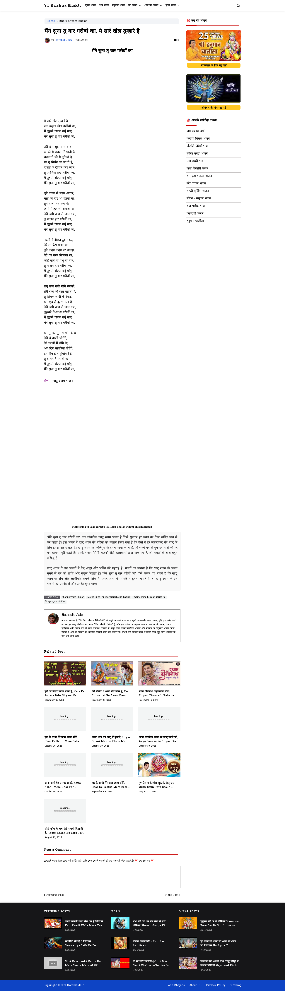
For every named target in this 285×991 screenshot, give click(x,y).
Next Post (171, 895)
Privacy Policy (215, 985)
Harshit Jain (72, 615)
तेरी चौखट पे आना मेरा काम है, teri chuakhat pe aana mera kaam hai (110, 694)
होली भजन (170, 5)
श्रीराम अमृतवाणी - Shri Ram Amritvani (149, 944)
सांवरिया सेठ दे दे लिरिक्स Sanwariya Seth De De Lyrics (80, 944)
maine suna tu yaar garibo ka (149, 597)
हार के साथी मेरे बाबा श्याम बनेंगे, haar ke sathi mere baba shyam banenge (62, 739)
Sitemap (235, 985)
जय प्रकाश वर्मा (195, 131)
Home (51, 21)
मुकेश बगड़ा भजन (197, 154)
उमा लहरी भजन (196, 161)
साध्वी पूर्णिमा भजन (198, 191)
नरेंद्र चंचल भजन (196, 183)
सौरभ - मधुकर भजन (199, 198)
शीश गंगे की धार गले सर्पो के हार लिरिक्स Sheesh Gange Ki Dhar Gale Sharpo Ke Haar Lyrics (151, 924)
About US (195, 985)
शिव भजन (104, 5)
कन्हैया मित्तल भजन (198, 139)
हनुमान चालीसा (195, 221)
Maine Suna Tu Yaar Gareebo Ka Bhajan (108, 597)
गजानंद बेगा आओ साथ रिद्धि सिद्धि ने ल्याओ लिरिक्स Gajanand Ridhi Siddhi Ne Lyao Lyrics (219, 964)
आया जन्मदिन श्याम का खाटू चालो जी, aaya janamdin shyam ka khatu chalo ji (158, 739)
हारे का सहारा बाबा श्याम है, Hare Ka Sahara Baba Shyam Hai (64, 694)
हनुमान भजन (118, 5)
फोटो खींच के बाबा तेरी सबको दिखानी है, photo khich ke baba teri (64, 831)
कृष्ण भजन (90, 5)
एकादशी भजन (195, 214)
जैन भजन (132, 5)
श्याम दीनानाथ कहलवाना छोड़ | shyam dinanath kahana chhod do (156, 694)
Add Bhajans (176, 985)
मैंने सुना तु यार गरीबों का (55, 601)
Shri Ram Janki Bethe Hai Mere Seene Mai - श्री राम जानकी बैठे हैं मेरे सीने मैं (83, 964)
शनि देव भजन (151, 5)
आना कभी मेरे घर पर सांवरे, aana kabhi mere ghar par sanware (63, 785)
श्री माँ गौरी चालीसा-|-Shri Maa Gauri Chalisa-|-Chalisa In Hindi (151, 964)
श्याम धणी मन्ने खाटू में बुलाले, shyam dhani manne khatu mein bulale (112, 739)
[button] (238, 5)
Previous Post (55, 895)
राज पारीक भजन (197, 206)
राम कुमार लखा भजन (199, 176)
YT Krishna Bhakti (62, 5)
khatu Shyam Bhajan (73, 21)
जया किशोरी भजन (197, 169)
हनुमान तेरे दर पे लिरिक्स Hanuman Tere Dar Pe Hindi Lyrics (220, 924)
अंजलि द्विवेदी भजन (198, 146)
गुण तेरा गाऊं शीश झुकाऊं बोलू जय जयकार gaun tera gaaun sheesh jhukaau (156, 785)
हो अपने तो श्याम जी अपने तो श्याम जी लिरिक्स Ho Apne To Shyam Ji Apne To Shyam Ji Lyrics (218, 944)
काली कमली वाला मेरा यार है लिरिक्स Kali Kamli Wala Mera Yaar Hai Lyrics (84, 924)
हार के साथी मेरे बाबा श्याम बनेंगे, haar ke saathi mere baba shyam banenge (109, 785)
